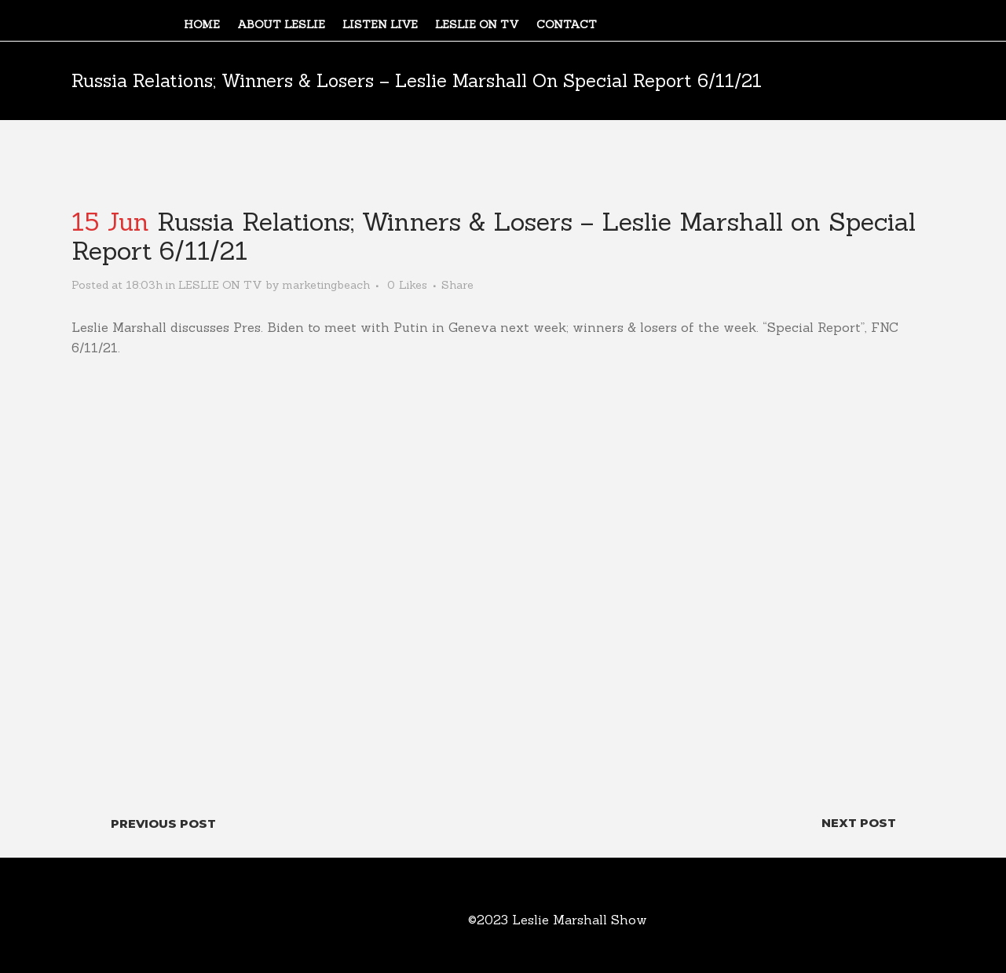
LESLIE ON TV (220, 285)
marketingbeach (326, 285)
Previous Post (163, 823)
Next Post (858, 822)
